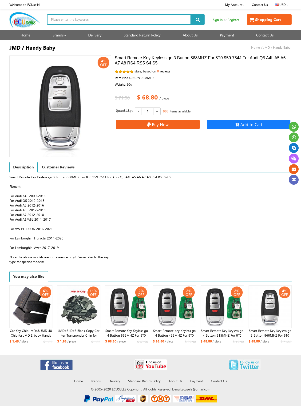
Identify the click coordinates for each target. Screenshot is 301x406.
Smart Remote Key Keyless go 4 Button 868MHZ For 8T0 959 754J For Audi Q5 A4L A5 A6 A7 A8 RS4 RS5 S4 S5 (126, 333)
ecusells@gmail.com (196, 389)
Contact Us (260, 4)
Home (25, 34)
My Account (235, 4)
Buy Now (158, 124)
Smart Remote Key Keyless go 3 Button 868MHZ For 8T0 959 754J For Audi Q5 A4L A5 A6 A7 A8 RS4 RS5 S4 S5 (270, 333)
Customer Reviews (58, 166)
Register (233, 19)
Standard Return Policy (142, 34)
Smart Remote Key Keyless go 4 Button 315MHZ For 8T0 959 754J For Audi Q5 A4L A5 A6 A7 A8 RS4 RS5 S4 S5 (222, 333)
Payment (227, 34)
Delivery (95, 34)
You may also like (28, 276)
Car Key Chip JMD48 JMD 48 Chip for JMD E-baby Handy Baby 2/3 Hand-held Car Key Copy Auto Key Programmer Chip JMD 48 (31, 333)
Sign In (218, 19)
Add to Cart (248, 124)
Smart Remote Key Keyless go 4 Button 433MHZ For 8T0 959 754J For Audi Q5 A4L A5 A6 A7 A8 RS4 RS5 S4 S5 (174, 333)
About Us (190, 34)
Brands (59, 34)
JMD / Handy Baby (276, 47)
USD (281, 4)
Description (23, 166)
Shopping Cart (265, 19)
